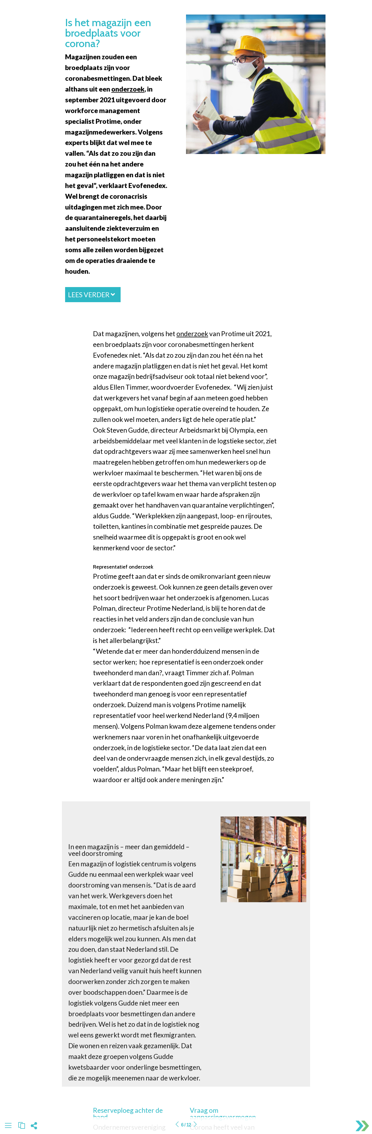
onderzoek (127, 89)
